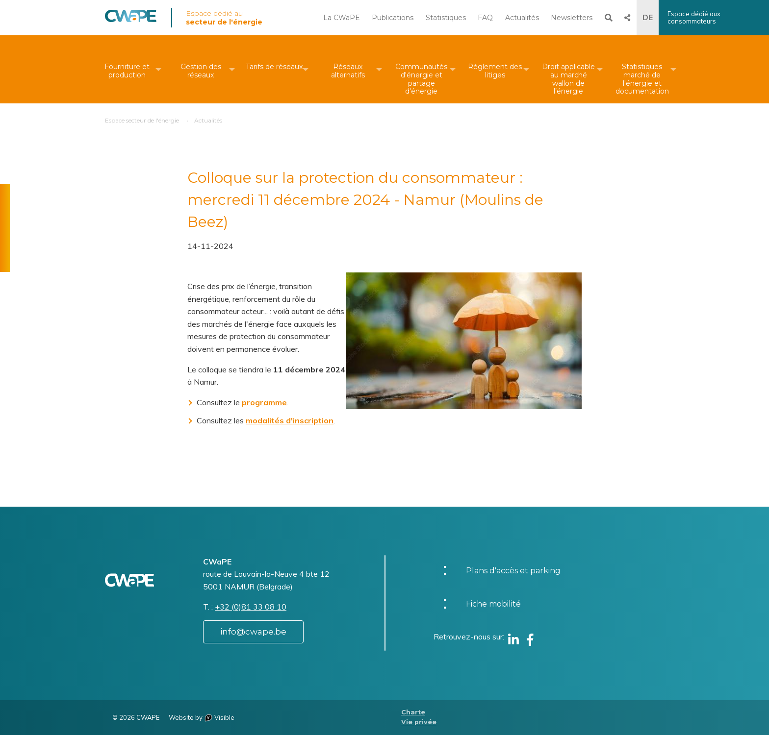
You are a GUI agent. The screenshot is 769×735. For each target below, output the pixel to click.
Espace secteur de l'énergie (142, 120)
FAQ (485, 17)
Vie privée (418, 722)
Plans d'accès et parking (513, 570)
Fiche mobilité (493, 604)
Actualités (522, 17)
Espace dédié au (224, 17)
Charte (413, 712)
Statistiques (446, 17)
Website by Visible (201, 717)
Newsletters (571, 17)
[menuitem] (127, 69)
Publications (392, 17)
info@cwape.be (253, 632)
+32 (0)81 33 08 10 (250, 607)
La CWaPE (341, 17)
